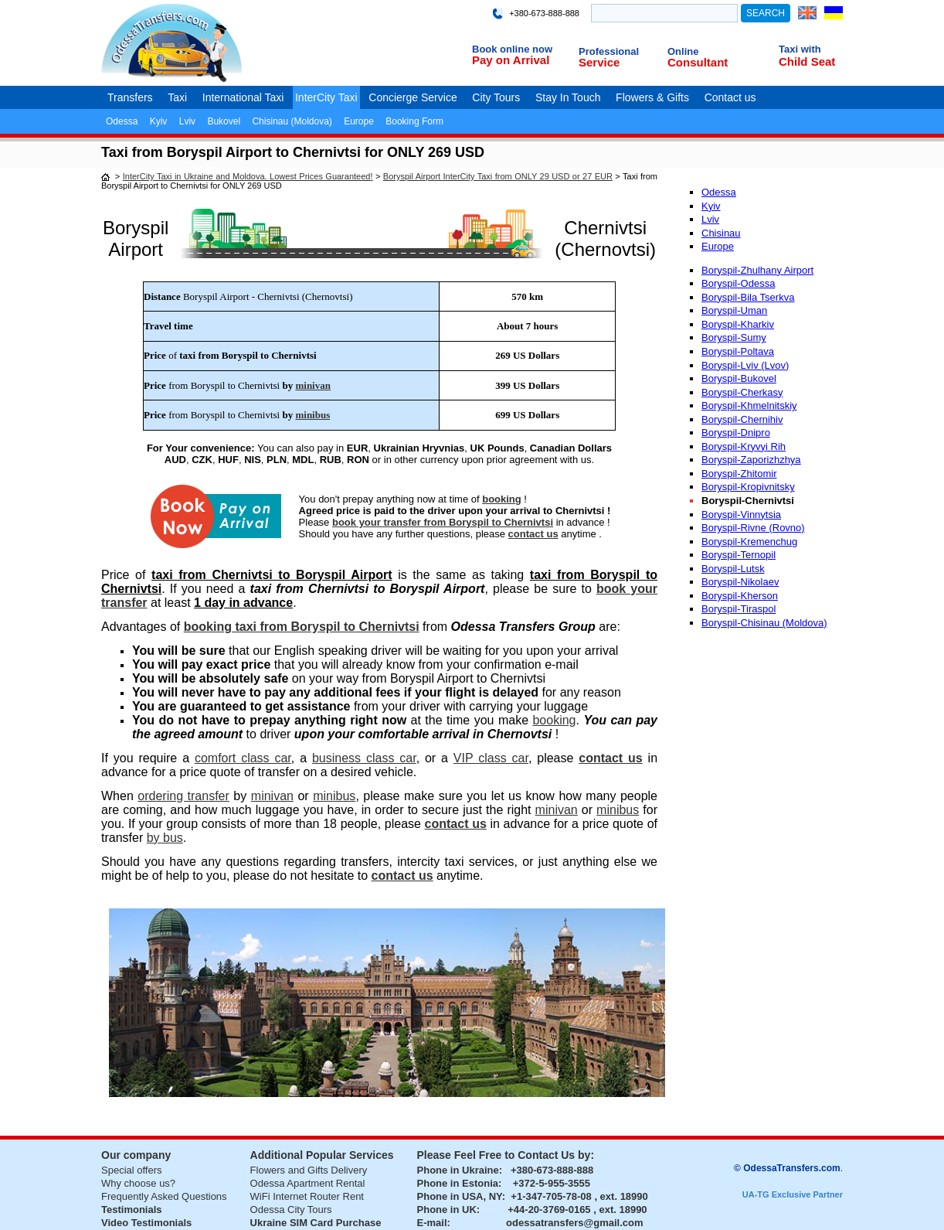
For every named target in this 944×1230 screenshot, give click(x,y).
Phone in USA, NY (459, 1196)
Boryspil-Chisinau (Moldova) (764, 623)
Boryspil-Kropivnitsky (748, 486)
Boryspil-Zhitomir (739, 473)
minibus (312, 415)
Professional (609, 51)
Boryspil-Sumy (733, 337)
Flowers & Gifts (652, 97)
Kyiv (159, 121)
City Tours (496, 97)
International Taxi (243, 97)
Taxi (177, 97)
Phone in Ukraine (458, 1170)
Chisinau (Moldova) (291, 121)
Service (599, 62)
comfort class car (243, 758)
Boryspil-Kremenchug (749, 541)
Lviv (187, 121)
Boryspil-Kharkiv (737, 324)
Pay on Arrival (510, 59)
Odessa (122, 121)
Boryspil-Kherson (739, 595)
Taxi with (800, 49)
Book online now (512, 49)
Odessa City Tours (291, 1209)
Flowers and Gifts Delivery (309, 1170)
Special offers (131, 1170)
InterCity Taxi (326, 97)
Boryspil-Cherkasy (742, 392)
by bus (165, 837)
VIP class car (490, 758)
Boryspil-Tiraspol (738, 609)
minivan (313, 385)
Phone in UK (447, 1209)
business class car (364, 758)
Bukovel (223, 121)
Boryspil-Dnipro (735, 432)
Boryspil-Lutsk (733, 568)
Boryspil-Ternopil (738, 554)
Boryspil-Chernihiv (742, 419)
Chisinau (721, 233)
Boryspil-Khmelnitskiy (749, 405)
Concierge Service (412, 97)
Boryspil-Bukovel (738, 378)
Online (682, 51)
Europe (359, 121)
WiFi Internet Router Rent (307, 1196)
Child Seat (807, 61)
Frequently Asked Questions (164, 1196)
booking (501, 499)
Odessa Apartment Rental (307, 1183)
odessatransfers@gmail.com (574, 1222)
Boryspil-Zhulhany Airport (757, 270)
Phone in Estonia (457, 1183)
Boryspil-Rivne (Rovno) (753, 527)
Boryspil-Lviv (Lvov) (745, 365)
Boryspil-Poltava (737, 351)
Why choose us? (138, 1183)
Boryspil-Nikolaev (740, 582)
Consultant (697, 62)
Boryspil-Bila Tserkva (747, 297)
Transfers (130, 97)
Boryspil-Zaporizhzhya (751, 459)
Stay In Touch (568, 97)
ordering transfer (183, 795)
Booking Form (414, 121)
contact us (533, 534)
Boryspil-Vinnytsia (741, 514)
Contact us (730, 97)
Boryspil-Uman (734, 310)
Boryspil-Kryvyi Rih (743, 446)
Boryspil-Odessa (738, 283)
